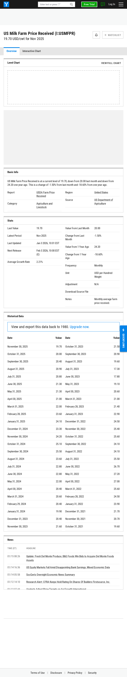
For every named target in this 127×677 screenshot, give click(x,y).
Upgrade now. (79, 327)
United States (101, 192)
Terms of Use (37, 672)
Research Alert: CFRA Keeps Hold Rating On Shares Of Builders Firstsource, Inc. (68, 582)
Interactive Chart (31, 51)
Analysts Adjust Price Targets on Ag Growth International (56, 589)
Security (92, 672)
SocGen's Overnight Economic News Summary (50, 574)
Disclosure (56, 672)
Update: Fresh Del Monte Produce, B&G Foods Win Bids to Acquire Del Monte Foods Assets (70, 558)
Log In (111, 4)
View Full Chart (111, 63)
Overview (12, 51)
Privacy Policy (75, 672)
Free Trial (89, 4)
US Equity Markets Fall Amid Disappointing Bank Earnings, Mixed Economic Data (68, 567)
